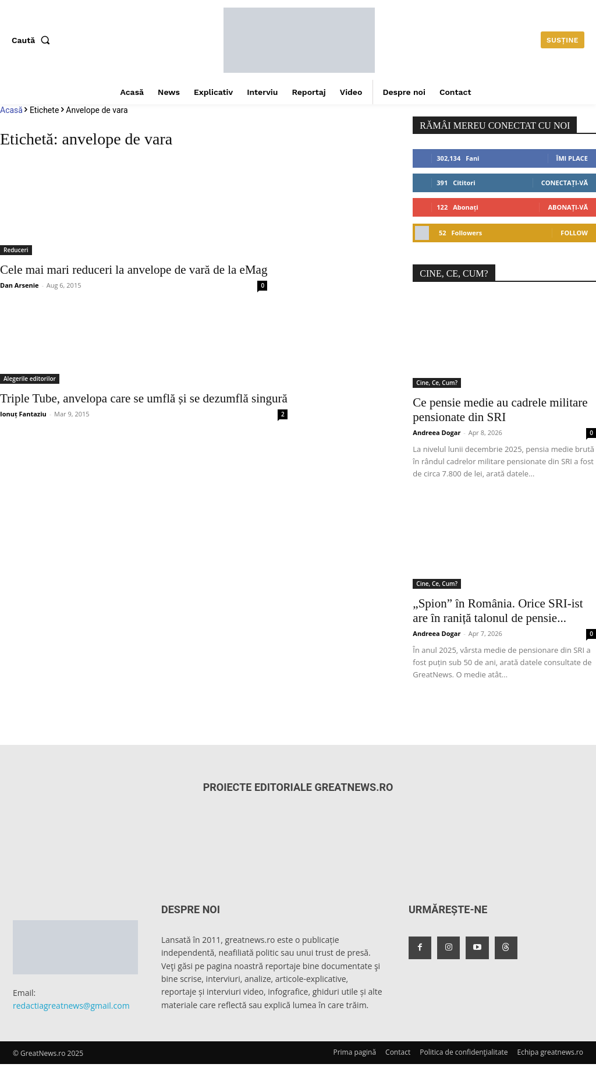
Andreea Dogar (436, 432)
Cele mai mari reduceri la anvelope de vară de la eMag (133, 270)
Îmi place (572, 158)
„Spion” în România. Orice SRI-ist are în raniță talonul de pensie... (498, 610)
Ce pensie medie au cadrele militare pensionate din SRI (500, 409)
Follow (574, 232)
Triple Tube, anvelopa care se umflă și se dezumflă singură (144, 398)
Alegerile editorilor (29, 378)
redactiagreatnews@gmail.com (71, 1005)
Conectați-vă (564, 182)
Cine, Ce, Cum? (436, 383)
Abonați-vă (568, 207)
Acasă (11, 110)
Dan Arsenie (19, 285)
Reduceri (16, 250)
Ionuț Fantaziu (23, 413)
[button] (33, 40)
